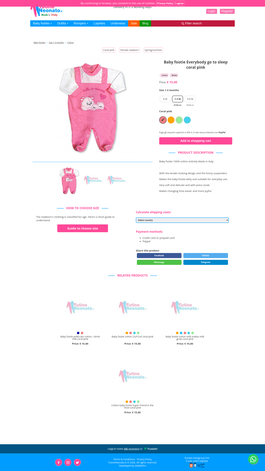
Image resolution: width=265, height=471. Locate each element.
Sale (134, 23)
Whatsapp (159, 262)
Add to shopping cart (195, 141)
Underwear (118, 23)
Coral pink (108, 50)
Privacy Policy (144, 459)
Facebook (159, 255)
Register (227, 11)
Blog (145, 23)
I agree (179, 3)
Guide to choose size (82, 228)
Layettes (99, 23)
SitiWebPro (140, 465)
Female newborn (129, 50)
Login (211, 11)
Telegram (205, 262)
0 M (165, 99)
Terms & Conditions (124, 459)
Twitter (205, 255)
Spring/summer (153, 50)
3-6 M (190, 99)
